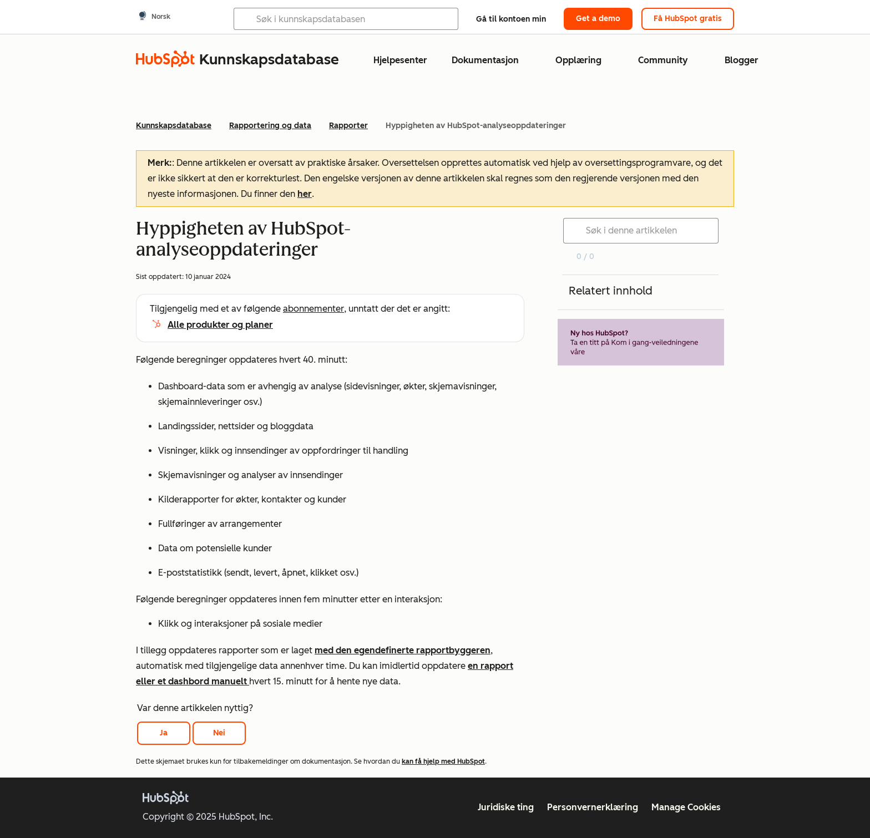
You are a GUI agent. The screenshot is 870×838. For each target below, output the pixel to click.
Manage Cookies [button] (686, 807)
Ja (164, 733)
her (304, 194)
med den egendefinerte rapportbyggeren (402, 650)
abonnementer (313, 308)
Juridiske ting (506, 807)
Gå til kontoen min (511, 19)
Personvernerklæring (592, 807)
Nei (219, 733)
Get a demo (598, 18)
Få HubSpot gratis (688, 18)
